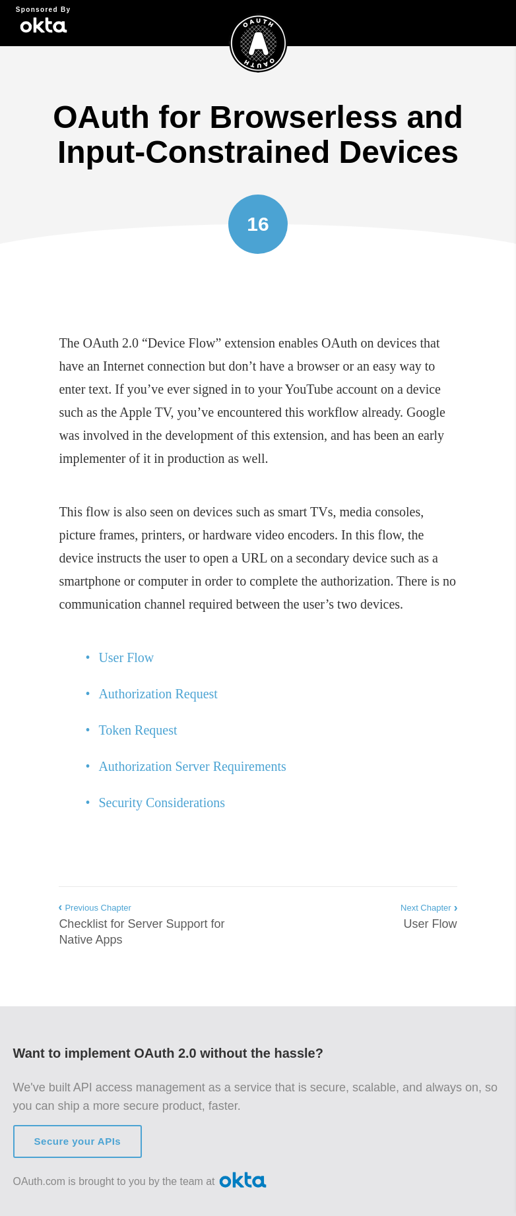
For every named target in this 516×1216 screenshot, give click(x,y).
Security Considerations (161, 802)
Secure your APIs (77, 1141)
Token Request (137, 730)
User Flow (126, 657)
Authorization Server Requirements (192, 766)
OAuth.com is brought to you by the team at (141, 1180)
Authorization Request (158, 693)
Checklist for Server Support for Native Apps (146, 923)
